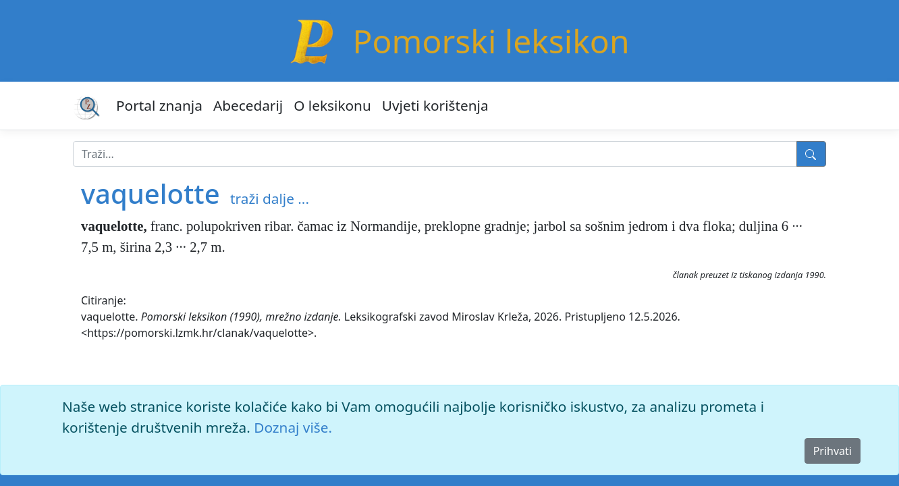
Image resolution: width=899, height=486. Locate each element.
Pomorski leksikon (490, 41)
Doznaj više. (293, 427)
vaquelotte (150, 193)
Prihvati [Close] (832, 450)
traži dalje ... (269, 198)
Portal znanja (159, 105)
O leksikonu (332, 105)
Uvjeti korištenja (435, 105)
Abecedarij (248, 105)
